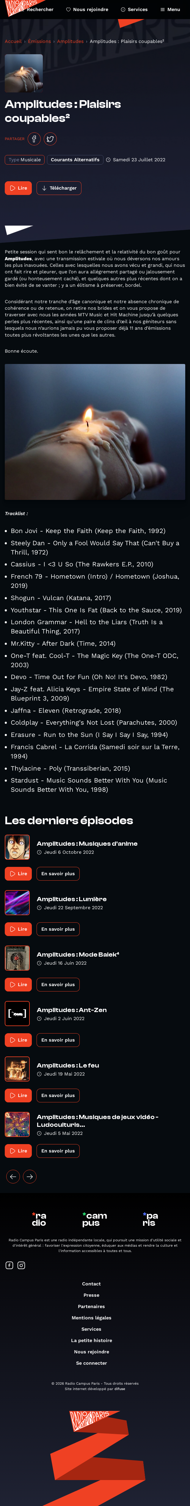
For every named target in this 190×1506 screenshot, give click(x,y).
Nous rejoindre (87, 9)
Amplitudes (70, 41)
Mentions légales (94, 1318)
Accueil (13, 41)
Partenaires (94, 1306)
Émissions (39, 41)
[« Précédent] (13, 1176)
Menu (170, 9)
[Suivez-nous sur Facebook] (9, 1266)
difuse (119, 1389)
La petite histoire (94, 1340)
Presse (94, 1295)
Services (134, 9)
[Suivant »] (29, 1176)
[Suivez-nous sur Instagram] (21, 1266)
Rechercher (37, 9)
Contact (94, 1284)
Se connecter (94, 1363)
